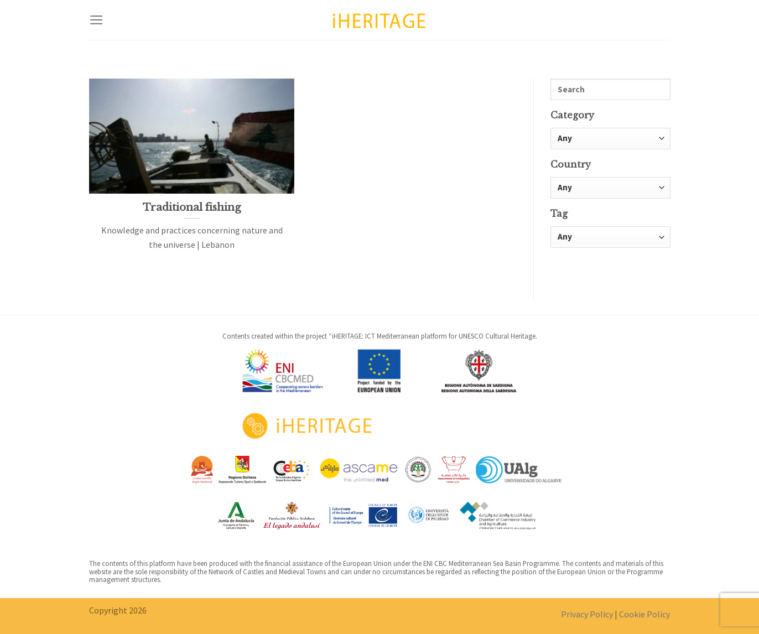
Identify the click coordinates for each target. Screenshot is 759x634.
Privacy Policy (587, 614)
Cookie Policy (644, 614)
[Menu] (96, 20)
